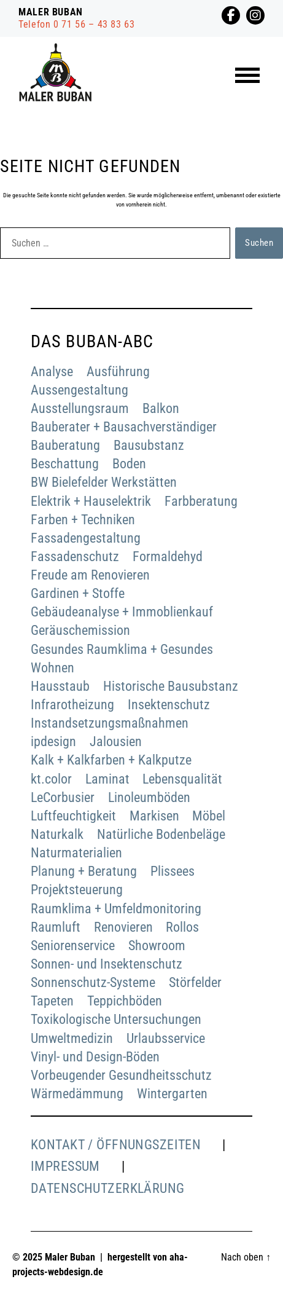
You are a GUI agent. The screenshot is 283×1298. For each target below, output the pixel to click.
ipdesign (53, 741)
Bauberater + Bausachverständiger (124, 427)
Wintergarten (172, 1093)
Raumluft (55, 927)
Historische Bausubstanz (170, 686)
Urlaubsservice (165, 1038)
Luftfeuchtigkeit (73, 816)
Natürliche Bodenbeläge (161, 834)
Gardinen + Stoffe (78, 593)
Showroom (156, 945)
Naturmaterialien (76, 852)
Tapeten (52, 1001)
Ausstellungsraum (80, 408)
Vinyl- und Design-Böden (95, 1056)
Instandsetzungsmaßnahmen (109, 723)
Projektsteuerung (77, 889)
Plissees (172, 871)
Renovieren (123, 927)
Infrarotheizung (72, 704)
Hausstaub (60, 686)
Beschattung (65, 463)
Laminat (107, 779)
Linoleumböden (149, 797)
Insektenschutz (169, 704)
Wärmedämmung (77, 1093)
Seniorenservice (73, 945)
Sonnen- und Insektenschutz (106, 964)
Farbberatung (201, 501)
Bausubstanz (149, 445)
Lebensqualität (182, 779)
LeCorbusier (63, 797)
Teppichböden (124, 1001)
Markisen (154, 816)
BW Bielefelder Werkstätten (104, 482)
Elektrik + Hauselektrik (91, 501)
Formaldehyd (168, 556)
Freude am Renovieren (90, 575)
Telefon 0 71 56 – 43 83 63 (76, 24)
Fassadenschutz (75, 556)
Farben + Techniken (83, 519)
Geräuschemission (80, 630)
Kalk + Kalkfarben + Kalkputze (111, 760)
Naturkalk (57, 834)
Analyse (52, 371)
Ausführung (118, 371)
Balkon (160, 408)
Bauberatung (65, 445)
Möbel (208, 816)
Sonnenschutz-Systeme (93, 982)
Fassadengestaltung (86, 538)
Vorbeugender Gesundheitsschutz (121, 1075)
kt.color (51, 779)
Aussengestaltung (79, 390)
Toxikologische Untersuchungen (116, 1019)
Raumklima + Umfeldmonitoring (116, 908)
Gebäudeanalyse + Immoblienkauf (122, 612)
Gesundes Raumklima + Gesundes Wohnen (122, 658)
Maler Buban (70, 1257)
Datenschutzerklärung (108, 1188)
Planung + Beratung (84, 871)
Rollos (182, 927)
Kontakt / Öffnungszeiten (116, 1144)
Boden (129, 463)
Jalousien (116, 741)
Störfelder (195, 982)
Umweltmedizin (72, 1038)
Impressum (65, 1166)
